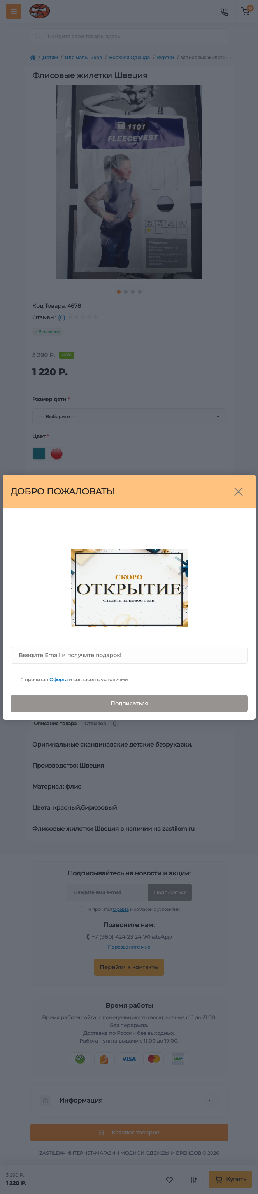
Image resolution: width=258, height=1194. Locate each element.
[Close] (238, 492)
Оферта (58, 679)
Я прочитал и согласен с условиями (74, 679)
